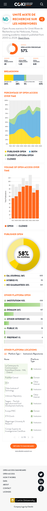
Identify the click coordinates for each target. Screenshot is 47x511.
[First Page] (15, 437)
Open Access (9, 474)
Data (5, 481)
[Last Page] (32, 437)
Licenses (7, 492)
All (5, 353)
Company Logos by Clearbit (23, 506)
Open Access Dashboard (14, 470)
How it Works (9, 477)
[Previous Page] (19, 437)
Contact (7, 488)
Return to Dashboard (23, 446)
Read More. (23, 38)
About (6, 484)
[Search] (41, 4)
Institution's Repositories (33, 353)
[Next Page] (28, 437)
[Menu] (5, 4)
